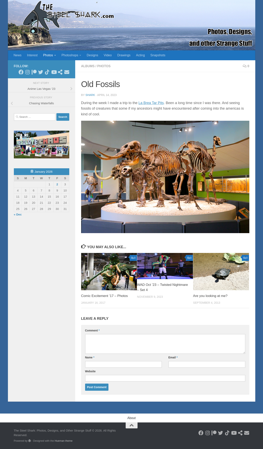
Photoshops (70, 55)
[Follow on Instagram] (27, 72)
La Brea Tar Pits (151, 103)
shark (90, 95)
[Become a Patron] (34, 72)
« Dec (18, 214)
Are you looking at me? (210, 296)
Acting (140, 55)
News (18, 55)
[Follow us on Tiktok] (47, 72)
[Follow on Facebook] (21, 72)
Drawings (124, 55)
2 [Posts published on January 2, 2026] (57, 184)
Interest (32, 55)
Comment (92, 330)
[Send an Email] (66, 72)
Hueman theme (63, 440)
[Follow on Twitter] (40, 72)
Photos (48, 55)
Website (90, 371)
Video (108, 55)
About (131, 418)
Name (89, 357)
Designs (92, 55)
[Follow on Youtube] (53, 72)
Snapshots (157, 55)
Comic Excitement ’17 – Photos (104, 296)
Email (173, 357)
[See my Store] (60, 72)
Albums (88, 66)
